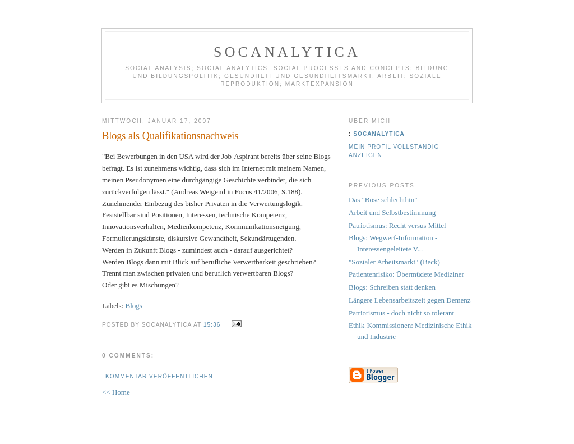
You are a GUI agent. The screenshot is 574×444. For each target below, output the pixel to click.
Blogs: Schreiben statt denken (392, 287)
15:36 (211, 325)
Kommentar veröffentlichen (159, 376)
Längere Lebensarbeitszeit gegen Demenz (410, 300)
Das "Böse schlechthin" (383, 199)
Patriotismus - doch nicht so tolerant (401, 313)
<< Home (116, 392)
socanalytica (287, 52)
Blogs (134, 305)
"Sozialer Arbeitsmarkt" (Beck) (394, 262)
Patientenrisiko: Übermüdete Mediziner (406, 274)
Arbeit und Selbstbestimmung (392, 212)
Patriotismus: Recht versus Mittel (397, 225)
